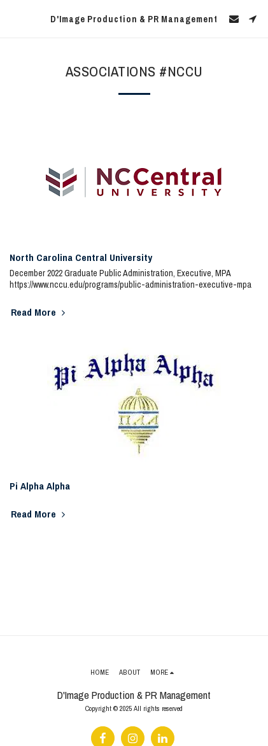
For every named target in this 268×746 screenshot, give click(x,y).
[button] (14, 18)
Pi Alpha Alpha (40, 486)
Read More (39, 312)
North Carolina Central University (81, 257)
